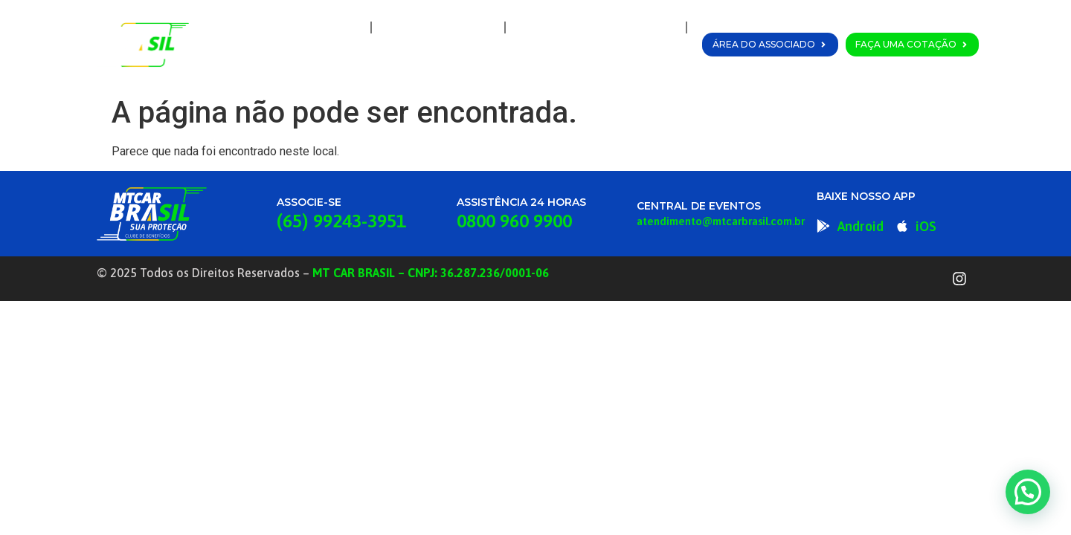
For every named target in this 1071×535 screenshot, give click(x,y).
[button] (1028, 492)
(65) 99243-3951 (341, 220)
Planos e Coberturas (596, 27)
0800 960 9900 (514, 220)
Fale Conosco (635, 61)
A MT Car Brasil (438, 27)
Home (335, 27)
